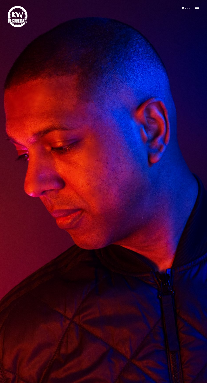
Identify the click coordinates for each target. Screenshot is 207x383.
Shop (186, 8)
